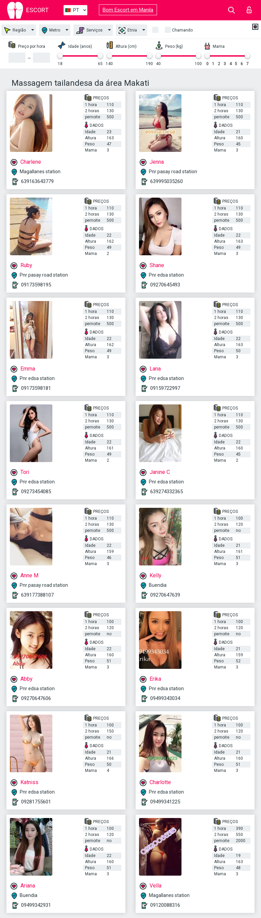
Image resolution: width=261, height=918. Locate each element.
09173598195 (36, 285)
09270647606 (36, 698)
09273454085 (36, 491)
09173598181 (36, 388)
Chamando (182, 30)
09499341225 (165, 802)
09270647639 (165, 595)
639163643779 (37, 181)
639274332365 (166, 491)
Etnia (128, 30)
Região (15, 30)
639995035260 (166, 181)
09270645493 (165, 285)
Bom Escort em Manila (128, 10)
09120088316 (165, 905)
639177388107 (37, 595)
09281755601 (36, 802)
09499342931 (36, 905)
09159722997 (165, 388)
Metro (51, 30)
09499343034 (165, 698)
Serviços (89, 30)
